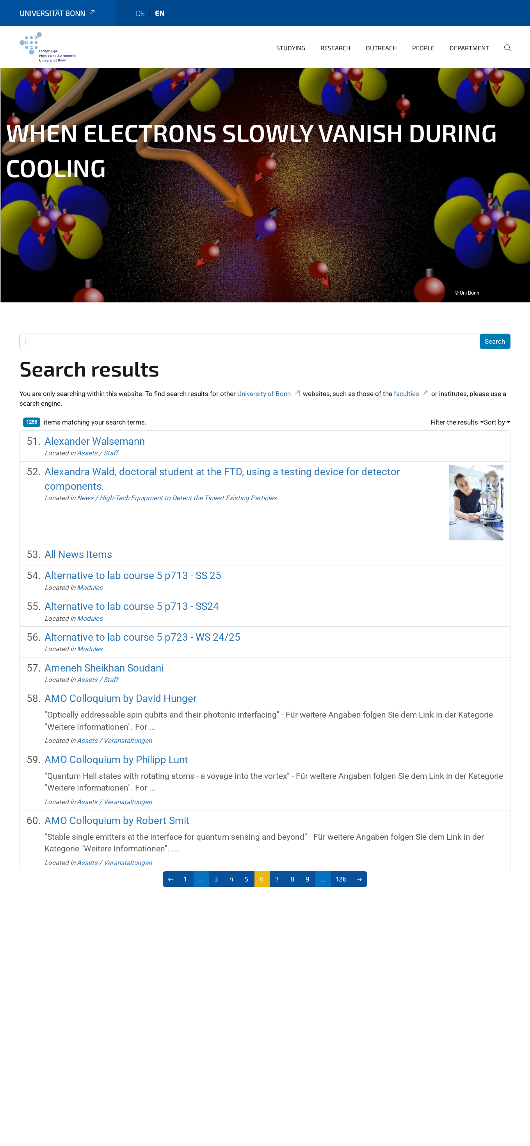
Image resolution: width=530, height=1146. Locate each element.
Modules (90, 577)
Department (469, 37)
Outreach (381, 37)
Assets (87, 442)
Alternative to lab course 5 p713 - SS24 (131, 595)
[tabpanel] (265, 174)
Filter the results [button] (454, 411)
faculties (412, 383)
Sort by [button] (494, 411)
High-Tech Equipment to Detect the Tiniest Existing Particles (188, 487)
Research (335, 37)
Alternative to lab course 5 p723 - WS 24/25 (142, 626)
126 (341, 868)
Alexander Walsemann (94, 430)
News (85, 487)
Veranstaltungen (127, 730)
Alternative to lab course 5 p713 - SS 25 (132, 564)
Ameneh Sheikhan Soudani (104, 657)
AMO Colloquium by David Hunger (120, 687)
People (423, 37)
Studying (290, 37)
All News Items (78, 543)
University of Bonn (269, 383)
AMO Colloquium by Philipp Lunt (116, 749)
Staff (110, 442)
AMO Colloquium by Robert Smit (117, 810)
